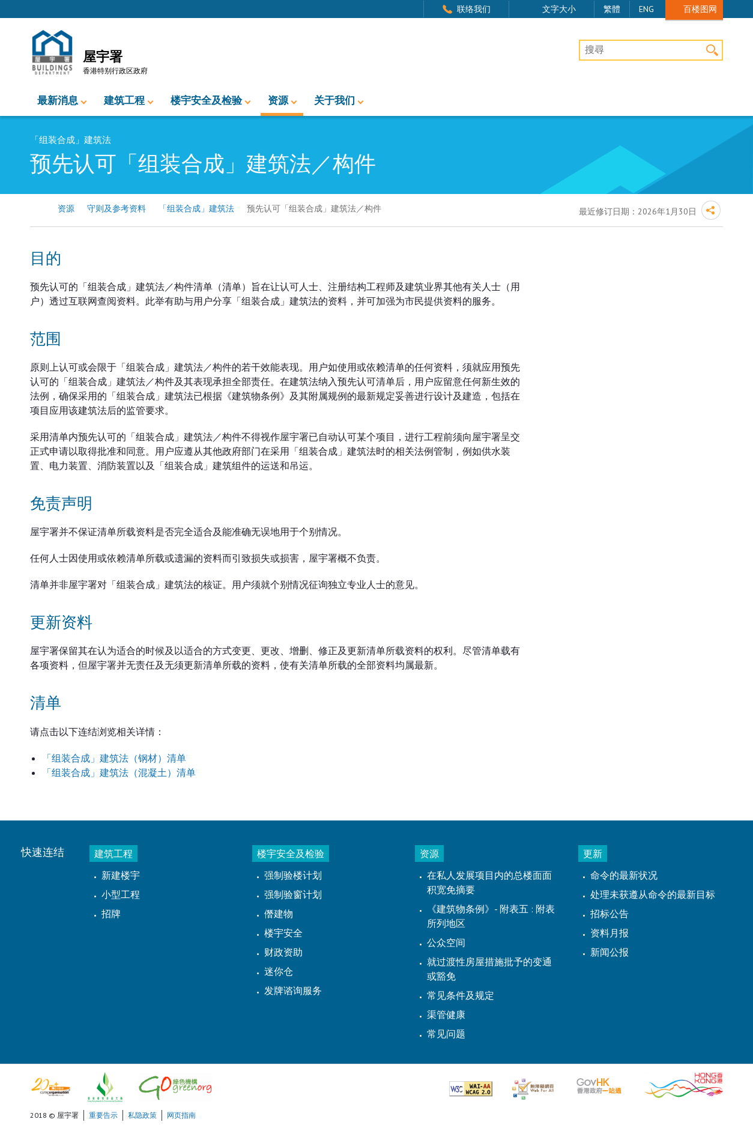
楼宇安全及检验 (206, 100)
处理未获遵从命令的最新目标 (652, 894)
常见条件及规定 (460, 995)
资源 (278, 100)
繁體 (611, 9)
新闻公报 (609, 952)
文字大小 (559, 9)
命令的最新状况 (624, 875)
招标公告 (609, 914)
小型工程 (120, 894)
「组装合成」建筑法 (196, 208)
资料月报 (609, 933)
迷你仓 (278, 971)
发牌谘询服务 (293, 990)
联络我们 (474, 9)
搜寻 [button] (712, 50)
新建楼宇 (120, 875)
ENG (646, 9)
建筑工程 (124, 100)
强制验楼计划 (293, 875)
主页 (37, 208)
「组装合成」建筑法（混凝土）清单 (119, 772)
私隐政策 (142, 1115)
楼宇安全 (283, 933)
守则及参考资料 (116, 208)
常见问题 (446, 1034)
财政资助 (283, 952)
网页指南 (181, 1115)
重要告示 (103, 1115)
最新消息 (57, 100)
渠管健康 (446, 1014)
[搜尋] (651, 50)
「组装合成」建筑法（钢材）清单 (114, 758)
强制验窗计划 (293, 894)
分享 (711, 210)
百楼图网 (700, 8)
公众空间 (446, 942)
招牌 (111, 914)
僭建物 (278, 914)
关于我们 (334, 100)
